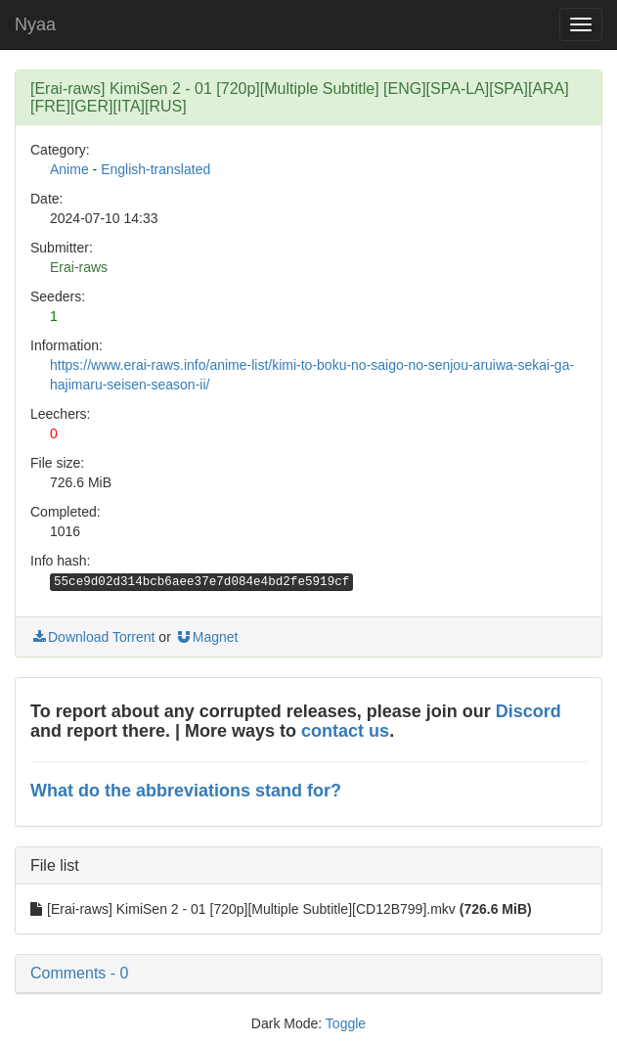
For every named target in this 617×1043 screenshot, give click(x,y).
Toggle (346, 1023)
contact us (345, 731)
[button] (308, 973)
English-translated (155, 169)
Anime (69, 169)
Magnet (207, 637)
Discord (528, 711)
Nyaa (35, 24)
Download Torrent (92, 637)
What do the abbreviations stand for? (185, 790)
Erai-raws (79, 267)
